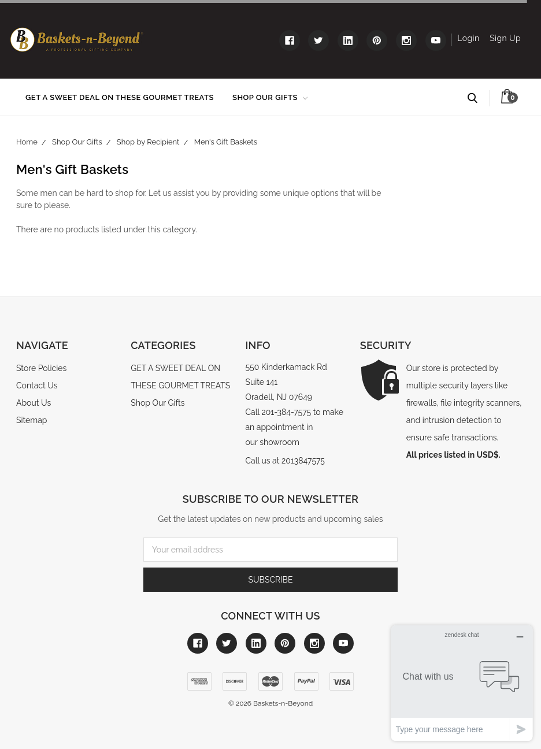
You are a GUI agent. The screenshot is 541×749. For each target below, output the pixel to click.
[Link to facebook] (289, 40)
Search (477, 98)
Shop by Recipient (148, 142)
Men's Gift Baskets (225, 142)
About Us (33, 402)
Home (27, 142)
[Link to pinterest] (376, 40)
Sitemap (31, 420)
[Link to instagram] (406, 40)
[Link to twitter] (318, 40)
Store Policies (41, 368)
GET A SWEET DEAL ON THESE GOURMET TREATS (119, 97)
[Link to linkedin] (348, 40)
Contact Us (36, 385)
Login (468, 38)
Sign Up (505, 38)
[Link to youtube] (435, 40)
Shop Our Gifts (269, 97)
